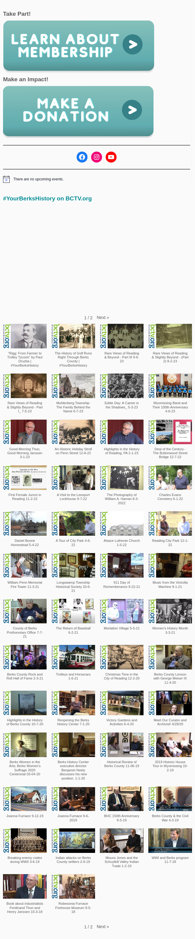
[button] (103, 317)
